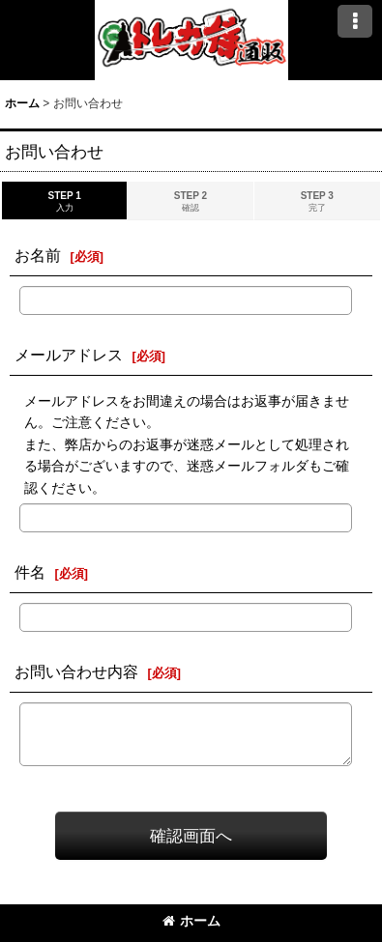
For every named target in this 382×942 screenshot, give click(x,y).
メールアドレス (69, 354)
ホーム (191, 920)
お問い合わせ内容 (76, 671)
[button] (355, 21)
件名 (30, 572)
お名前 (38, 255)
